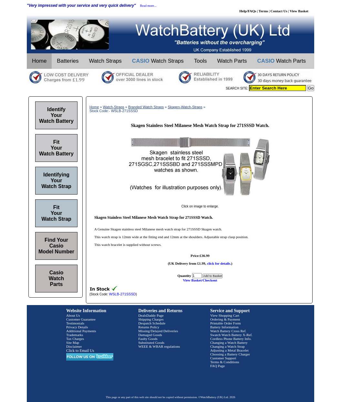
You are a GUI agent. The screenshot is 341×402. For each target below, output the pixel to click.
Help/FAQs (247, 11)
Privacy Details (77, 327)
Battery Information (224, 327)
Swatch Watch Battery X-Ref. (231, 335)
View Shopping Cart (224, 315)
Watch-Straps (113, 107)
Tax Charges (75, 339)
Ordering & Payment (225, 319)
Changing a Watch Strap (227, 346)
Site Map (72, 342)
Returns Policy (148, 327)
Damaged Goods (150, 335)
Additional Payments (81, 331)
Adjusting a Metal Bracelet (229, 350)
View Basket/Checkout (200, 280)
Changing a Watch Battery (229, 342)
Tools (200, 61)
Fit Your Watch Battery (56, 147)
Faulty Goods (148, 339)
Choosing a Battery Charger (230, 354)
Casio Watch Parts (56, 278)
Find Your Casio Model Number (56, 245)
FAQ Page (217, 366)
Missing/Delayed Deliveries (158, 331)
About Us (73, 315)
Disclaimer (74, 346)
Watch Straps (105, 61)
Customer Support (223, 358)
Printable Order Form (225, 323)
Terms (263, 11)
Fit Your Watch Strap (56, 213)
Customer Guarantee (81, 319)
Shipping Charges (150, 319)
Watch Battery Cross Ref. (228, 331)
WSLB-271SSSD (122, 294)
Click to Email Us (80, 350)
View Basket (299, 11)
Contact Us (279, 11)
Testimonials (75, 323)
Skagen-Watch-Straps (185, 107)
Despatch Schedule (151, 323)
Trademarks (74, 335)
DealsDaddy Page (151, 315)
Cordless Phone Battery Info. (231, 339)
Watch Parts (232, 61)
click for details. (219, 263)
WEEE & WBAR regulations (159, 346)
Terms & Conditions (224, 362)
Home (39, 61)
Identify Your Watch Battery (56, 115)
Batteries (67, 61)
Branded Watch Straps (146, 107)
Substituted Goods (151, 342)
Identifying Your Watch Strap (56, 180)
